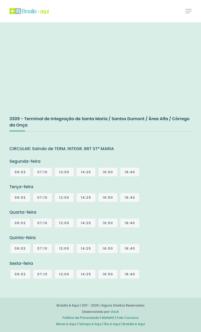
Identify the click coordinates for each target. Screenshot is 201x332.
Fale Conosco (127, 317)
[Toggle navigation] (188, 11)
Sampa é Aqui (90, 324)
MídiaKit (108, 317)
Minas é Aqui (66, 324)
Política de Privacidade (81, 317)
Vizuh (114, 311)
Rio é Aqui (112, 324)
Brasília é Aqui (133, 324)
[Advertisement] (48, 74)
